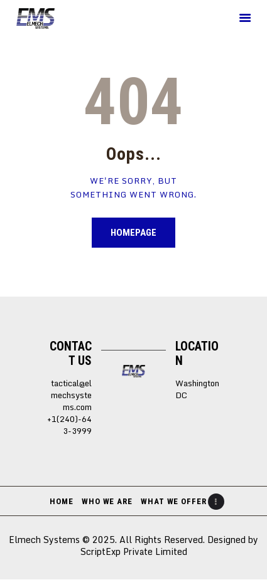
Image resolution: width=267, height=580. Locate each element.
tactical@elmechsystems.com (71, 395)
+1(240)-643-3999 (69, 425)
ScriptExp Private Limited (133, 551)
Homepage (133, 232)
